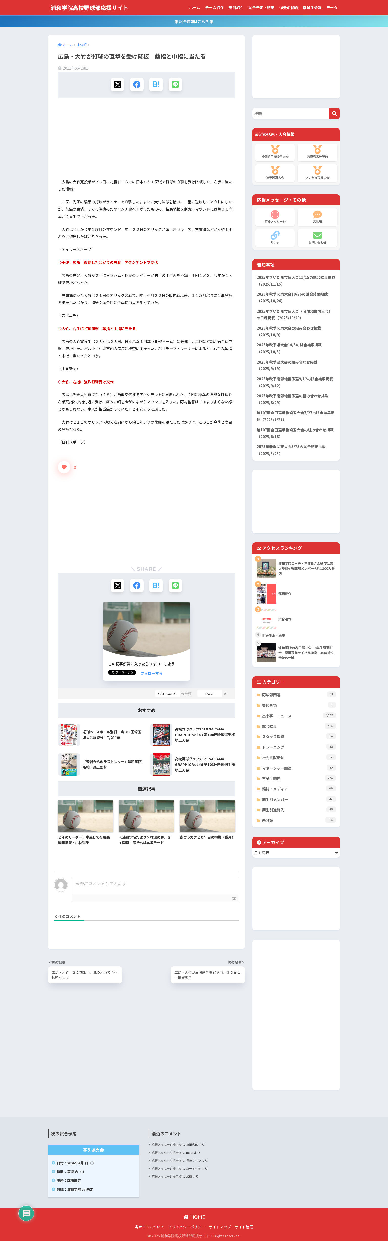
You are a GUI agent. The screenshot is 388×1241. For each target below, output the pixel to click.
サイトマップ (220, 1226)
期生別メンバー (299, 799)
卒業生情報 (312, 7)
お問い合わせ (317, 237)
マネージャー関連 (299, 768)
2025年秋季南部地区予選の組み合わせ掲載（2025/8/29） (293, 399)
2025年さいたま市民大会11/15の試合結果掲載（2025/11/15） (296, 281)
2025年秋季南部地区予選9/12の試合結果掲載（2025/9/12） (295, 382)
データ (332, 7)
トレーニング (299, 747)
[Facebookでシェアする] (137, 84)
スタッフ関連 (299, 736)
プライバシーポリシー (186, 1226)
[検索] (334, 113)
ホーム (194, 7)
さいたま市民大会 (317, 172)
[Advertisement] (146, 139)
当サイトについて (149, 1226)
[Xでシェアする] (117, 84)
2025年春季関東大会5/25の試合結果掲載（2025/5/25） (291, 450)
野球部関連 (299, 694)
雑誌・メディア (299, 788)
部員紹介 (236, 7)
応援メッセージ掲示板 (167, 1144)
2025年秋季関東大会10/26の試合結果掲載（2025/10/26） (292, 297)
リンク (275, 237)
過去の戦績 (288, 7)
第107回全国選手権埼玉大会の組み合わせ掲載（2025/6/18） (295, 433)
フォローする (151, 673)
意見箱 (317, 216)
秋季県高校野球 (317, 152)
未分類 (186, 693)
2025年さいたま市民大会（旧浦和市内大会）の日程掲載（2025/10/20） (294, 314)
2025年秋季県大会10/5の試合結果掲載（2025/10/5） (289, 348)
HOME (194, 1217)
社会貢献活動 (299, 757)
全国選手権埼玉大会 (275, 152)
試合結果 (299, 726)
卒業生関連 (299, 778)
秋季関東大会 (275, 172)
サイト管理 (244, 1226)
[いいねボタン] (64, 467)
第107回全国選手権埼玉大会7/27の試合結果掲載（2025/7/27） (296, 416)
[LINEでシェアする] (175, 84)
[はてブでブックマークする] (156, 84)
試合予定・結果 (261, 7)
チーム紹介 (214, 7)
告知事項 (299, 705)
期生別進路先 (299, 809)
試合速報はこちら (194, 21)
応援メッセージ (275, 216)
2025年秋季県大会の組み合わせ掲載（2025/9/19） (287, 365)
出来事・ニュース (299, 715)
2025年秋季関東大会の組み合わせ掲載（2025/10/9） (289, 331)
